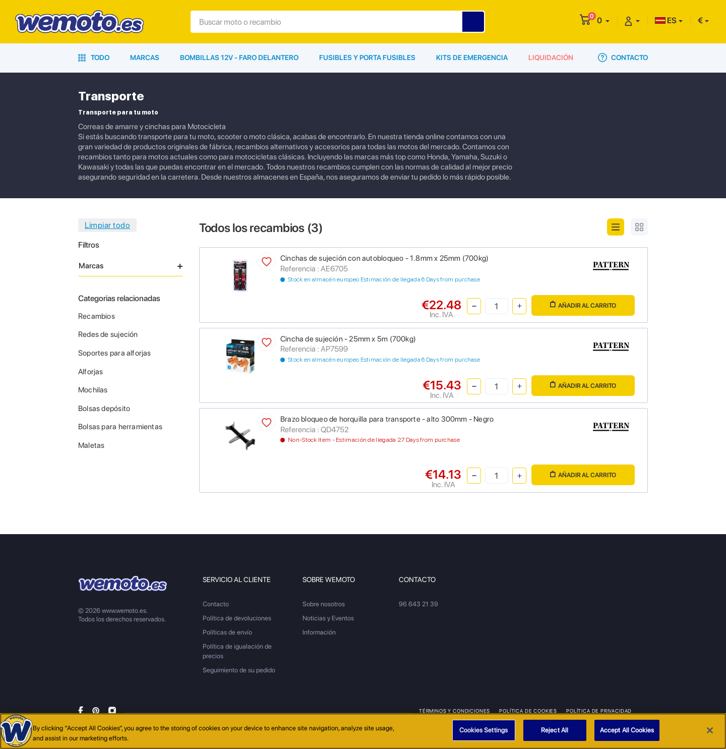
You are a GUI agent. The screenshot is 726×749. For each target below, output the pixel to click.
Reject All (554, 730)
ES (666, 20)
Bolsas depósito (104, 408)
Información (319, 632)
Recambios (96, 316)
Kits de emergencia (472, 57)
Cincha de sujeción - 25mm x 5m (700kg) (348, 338)
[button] (603, 20)
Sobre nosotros (323, 604)
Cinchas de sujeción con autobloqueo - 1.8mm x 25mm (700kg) (384, 258)
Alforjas (90, 371)
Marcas (144, 57)
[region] (363, 731)
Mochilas (93, 389)
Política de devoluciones (237, 618)
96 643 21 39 (418, 604)
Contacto (623, 57)
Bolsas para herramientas (120, 426)
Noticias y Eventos (328, 618)
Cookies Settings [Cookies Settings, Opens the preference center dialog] (483, 730)
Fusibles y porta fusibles (367, 57)
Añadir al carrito (583, 305)
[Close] (710, 730)
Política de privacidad (599, 711)
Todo (93, 57)
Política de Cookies (528, 711)
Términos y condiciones (454, 711)
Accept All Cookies (627, 730)
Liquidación (550, 57)
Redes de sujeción (108, 334)
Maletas (91, 445)
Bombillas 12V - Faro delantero (239, 57)
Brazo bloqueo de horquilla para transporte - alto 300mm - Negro (387, 419)
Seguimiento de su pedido (239, 670)
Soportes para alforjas (114, 353)
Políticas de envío (227, 632)
